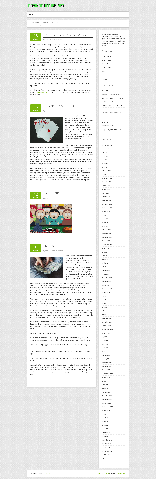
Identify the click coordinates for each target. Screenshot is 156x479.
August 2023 (106, 211)
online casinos (42, 92)
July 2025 (104, 152)
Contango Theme (103, 473)
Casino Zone (106, 123)
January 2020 (106, 359)
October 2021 (106, 285)
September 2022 (107, 245)
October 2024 (106, 186)
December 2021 (107, 278)
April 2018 (105, 425)
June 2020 (105, 340)
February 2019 (106, 392)
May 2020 (105, 344)
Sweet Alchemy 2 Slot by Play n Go (113, 98)
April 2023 (105, 226)
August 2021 (106, 292)
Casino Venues (107, 67)
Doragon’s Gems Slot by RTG (111, 95)
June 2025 (105, 156)
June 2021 (105, 300)
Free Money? (54, 246)
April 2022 (105, 263)
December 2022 (107, 234)
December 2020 (107, 318)
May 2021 (105, 304)
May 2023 (105, 222)
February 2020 (106, 355)
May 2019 (105, 388)
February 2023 (106, 230)
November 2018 (107, 399)
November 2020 (107, 322)
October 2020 (106, 326)
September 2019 (107, 374)
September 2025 (107, 145)
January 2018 (106, 436)
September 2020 (107, 329)
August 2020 (106, 333)
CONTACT (33, 14)
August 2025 (106, 149)
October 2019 (106, 370)
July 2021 (104, 296)
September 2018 (107, 407)
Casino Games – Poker (62, 106)
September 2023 (107, 208)
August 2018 (106, 410)
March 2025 (105, 167)
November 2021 (107, 281)
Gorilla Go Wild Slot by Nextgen (112, 106)
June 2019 (105, 385)
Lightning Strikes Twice (64, 34)
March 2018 (105, 429)
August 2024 (106, 189)
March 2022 (105, 267)
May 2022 (105, 259)
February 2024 (106, 197)
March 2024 (105, 193)
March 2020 (105, 351)
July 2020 (104, 337)
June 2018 (105, 418)
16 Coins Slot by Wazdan (110, 102)
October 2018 (106, 403)
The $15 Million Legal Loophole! (112, 91)
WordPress (122, 473)
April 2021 (105, 307)
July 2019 (104, 381)
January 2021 (106, 315)
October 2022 (106, 241)
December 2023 (107, 200)
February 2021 (106, 311)
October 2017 (106, 447)
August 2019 (106, 377)
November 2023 (107, 204)
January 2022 (106, 274)
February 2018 (106, 433)
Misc (103, 71)
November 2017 (107, 444)
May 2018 (105, 422)
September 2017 (107, 451)
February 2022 (106, 270)
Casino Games (106, 56)
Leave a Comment (57, 39)
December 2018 (107, 396)
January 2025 (106, 175)
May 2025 (105, 160)
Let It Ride (52, 193)
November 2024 (107, 182)
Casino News (106, 64)
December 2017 (107, 440)
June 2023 (105, 219)
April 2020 (105, 348)
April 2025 (105, 163)
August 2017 (106, 455)
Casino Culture (47, 473)
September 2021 (107, 289)
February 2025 (106, 171)
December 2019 (107, 363)
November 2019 (107, 366)
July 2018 (104, 414)
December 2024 (107, 178)
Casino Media (106, 60)
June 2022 (105, 256)
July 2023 (104, 215)
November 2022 (107, 237)
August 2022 (106, 248)
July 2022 (104, 252)
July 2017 (104, 458)
